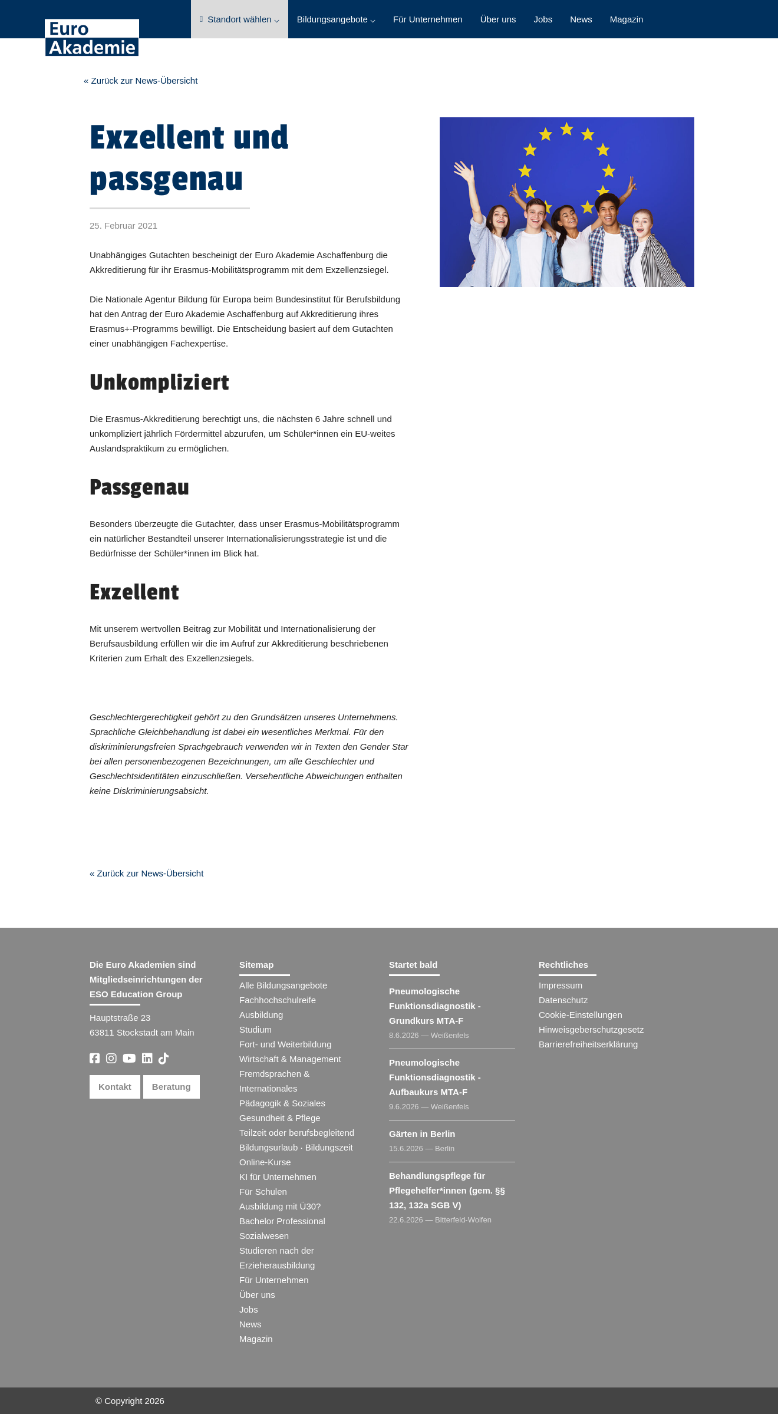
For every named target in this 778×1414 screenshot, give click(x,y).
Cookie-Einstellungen (580, 1015)
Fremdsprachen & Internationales (274, 1081)
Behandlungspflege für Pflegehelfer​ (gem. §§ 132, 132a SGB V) (447, 1190)
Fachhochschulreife (277, 1000)
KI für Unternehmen (278, 1177)
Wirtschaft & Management (290, 1059)
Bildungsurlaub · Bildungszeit (296, 1147)
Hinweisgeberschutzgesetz (591, 1029)
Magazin (627, 19)
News (581, 19)
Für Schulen (263, 1191)
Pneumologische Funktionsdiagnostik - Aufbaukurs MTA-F (435, 1077)
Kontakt (114, 1087)
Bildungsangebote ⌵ (336, 19)
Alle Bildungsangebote (283, 985)
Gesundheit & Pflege (280, 1118)
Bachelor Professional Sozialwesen (282, 1228)
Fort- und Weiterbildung (285, 1044)
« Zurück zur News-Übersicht (140, 80)
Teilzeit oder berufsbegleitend (296, 1133)
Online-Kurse (265, 1162)
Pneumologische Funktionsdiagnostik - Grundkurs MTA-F (435, 1006)
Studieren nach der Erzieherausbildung (277, 1257)
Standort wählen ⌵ (239, 19)
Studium (255, 1029)
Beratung (171, 1087)
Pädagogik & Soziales (282, 1103)
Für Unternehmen (428, 19)
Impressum (560, 985)
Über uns (498, 19)
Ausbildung (261, 1015)
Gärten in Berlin (422, 1134)
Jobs (543, 19)
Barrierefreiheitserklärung (588, 1044)
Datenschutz (563, 1000)
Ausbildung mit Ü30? (280, 1206)
